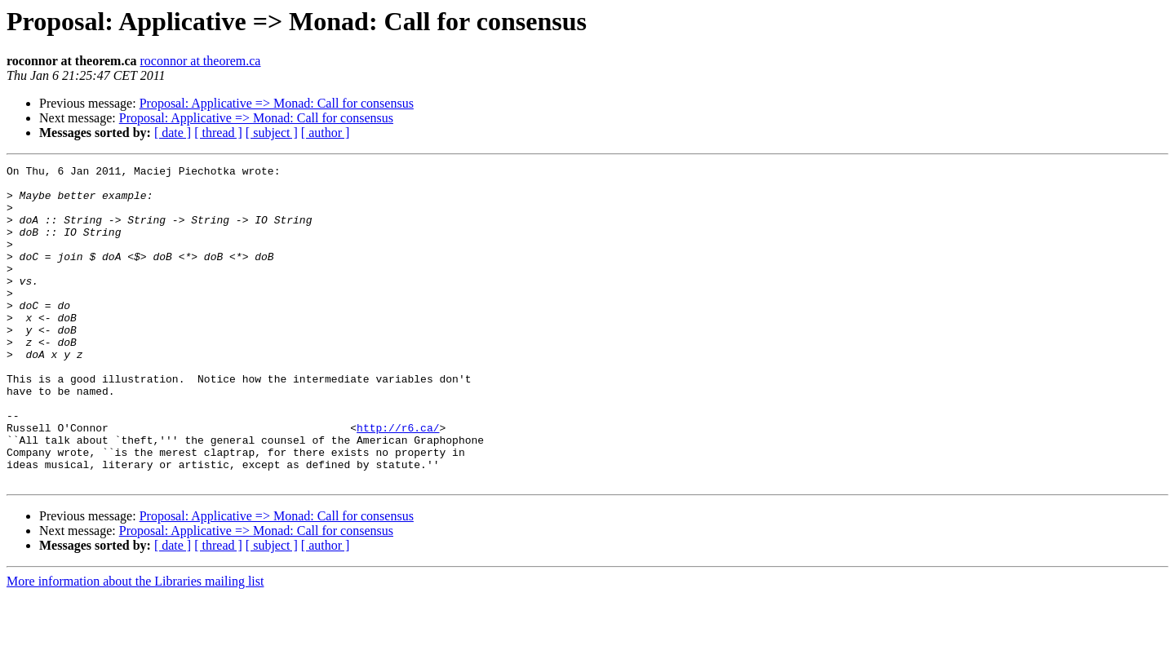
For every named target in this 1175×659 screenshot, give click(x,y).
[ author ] (325, 132)
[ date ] (172, 132)
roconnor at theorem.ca (200, 61)
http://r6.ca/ (398, 481)
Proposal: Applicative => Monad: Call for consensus (277, 103)
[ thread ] (218, 132)
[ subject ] (272, 132)
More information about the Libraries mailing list (135, 645)
